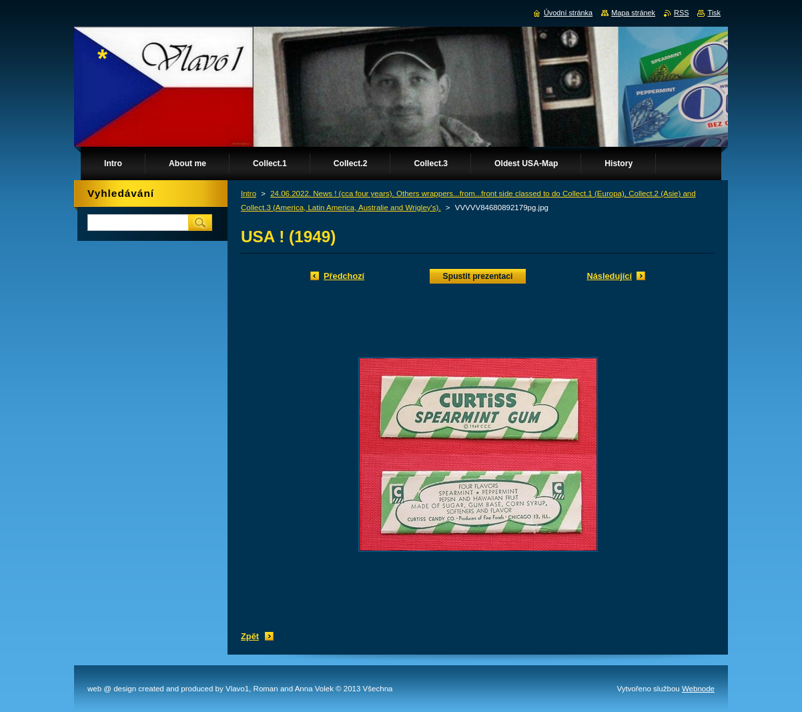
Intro (248, 194)
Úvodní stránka (568, 13)
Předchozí (344, 276)
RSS (681, 13)
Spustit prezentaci (478, 276)
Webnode (698, 689)
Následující (609, 276)
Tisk (714, 13)
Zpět (250, 636)
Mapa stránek (633, 13)
